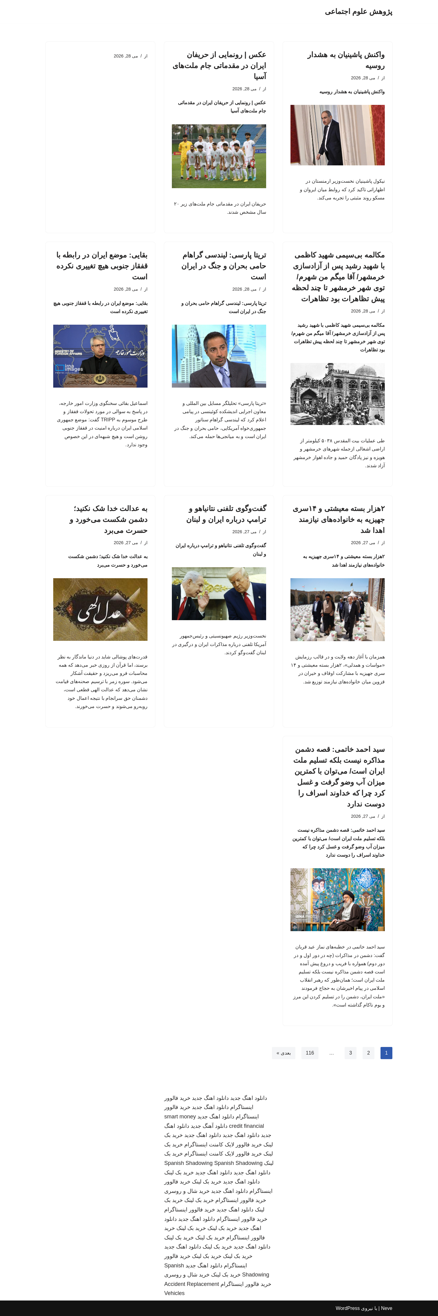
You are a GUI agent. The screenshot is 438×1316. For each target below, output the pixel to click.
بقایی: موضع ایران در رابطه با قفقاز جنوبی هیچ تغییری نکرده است (102, 266)
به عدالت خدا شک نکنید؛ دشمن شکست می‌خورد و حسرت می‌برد (109, 519)
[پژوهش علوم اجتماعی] (358, 11)
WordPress (348, 1308)
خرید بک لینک (179, 1172)
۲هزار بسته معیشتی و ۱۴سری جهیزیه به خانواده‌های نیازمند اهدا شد (339, 519)
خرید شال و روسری (187, 1191)
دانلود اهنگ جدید (248, 1098)
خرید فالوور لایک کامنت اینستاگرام (223, 1145)
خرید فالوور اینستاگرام (240, 1200)
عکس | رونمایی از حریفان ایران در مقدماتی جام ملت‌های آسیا (219, 65)
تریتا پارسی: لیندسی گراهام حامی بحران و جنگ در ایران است (223, 266)
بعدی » (283, 1052)
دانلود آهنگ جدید (209, 1126)
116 (310, 1052)
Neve (386, 1308)
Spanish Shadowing (188, 1163)
